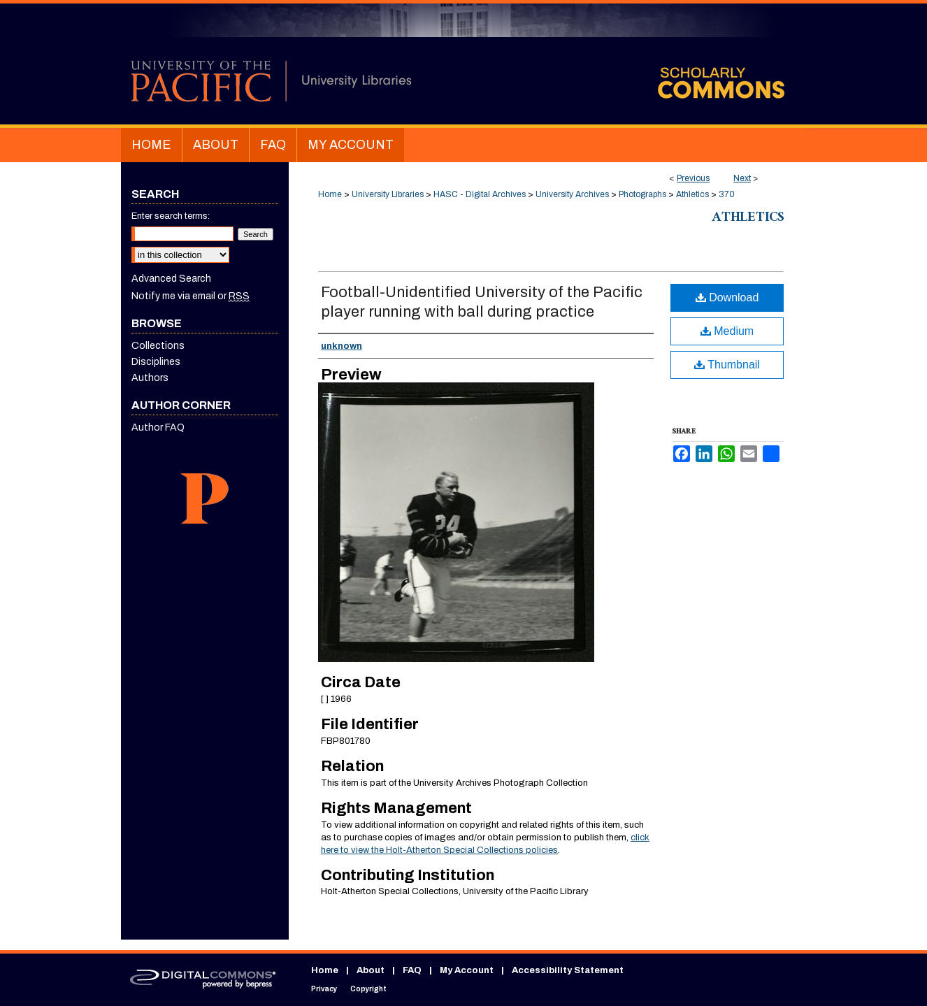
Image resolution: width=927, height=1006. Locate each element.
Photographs (642, 194)
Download (727, 297)
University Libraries (388, 194)
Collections (158, 345)
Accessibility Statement (568, 970)
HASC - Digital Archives (479, 194)
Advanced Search (171, 278)
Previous (693, 178)
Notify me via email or (190, 296)
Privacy (324, 989)
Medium (727, 331)
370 (727, 194)
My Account (467, 970)
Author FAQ (158, 427)
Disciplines (155, 362)
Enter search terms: (170, 216)
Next (742, 178)
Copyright (368, 989)
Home (330, 194)
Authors (149, 378)
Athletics (692, 194)
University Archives (572, 194)
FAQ (412, 970)
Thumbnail (727, 365)
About (371, 970)
